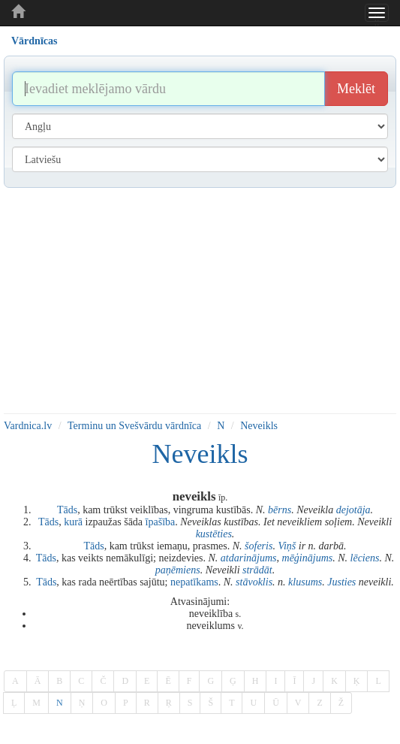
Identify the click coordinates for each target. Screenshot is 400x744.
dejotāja (353, 510)
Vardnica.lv (28, 425)
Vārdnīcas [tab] (34, 41)
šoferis (258, 546)
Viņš (287, 546)
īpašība (161, 522)
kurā (73, 522)
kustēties (214, 534)
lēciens (365, 558)
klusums (305, 582)
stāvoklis (254, 582)
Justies (341, 582)
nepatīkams (194, 582)
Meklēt (356, 88)
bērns (279, 510)
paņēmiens (177, 570)
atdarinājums (249, 558)
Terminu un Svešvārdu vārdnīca (134, 425)
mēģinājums (307, 558)
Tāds (67, 510)
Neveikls (259, 425)
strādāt (257, 570)
